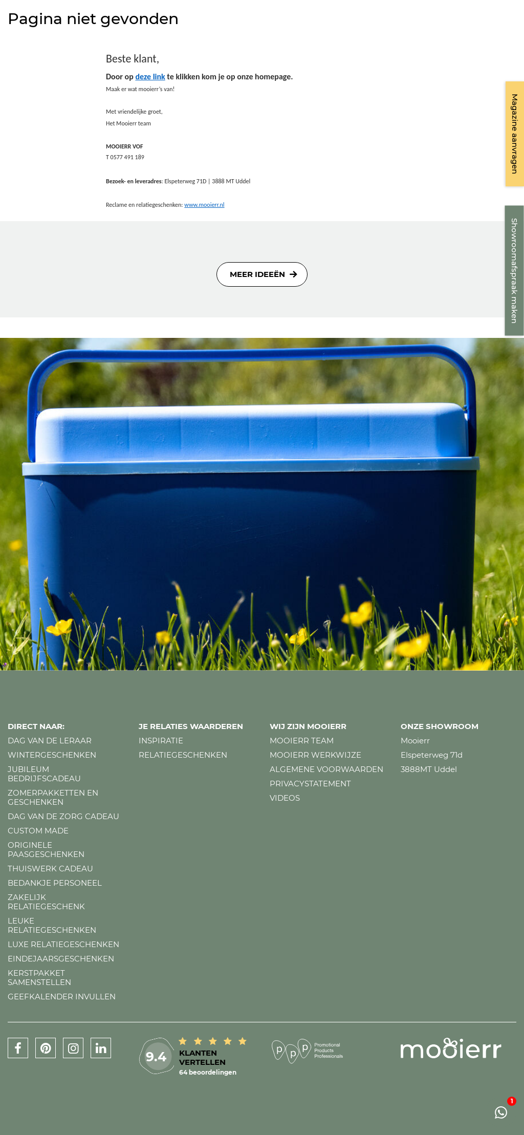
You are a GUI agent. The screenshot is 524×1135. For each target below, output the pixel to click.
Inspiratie (161, 740)
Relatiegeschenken (183, 755)
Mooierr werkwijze (315, 755)
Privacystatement (310, 783)
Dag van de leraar (50, 740)
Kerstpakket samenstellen (39, 977)
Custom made (38, 831)
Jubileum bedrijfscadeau (44, 773)
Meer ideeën (257, 274)
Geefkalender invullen (62, 996)
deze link (150, 76)
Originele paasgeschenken (46, 849)
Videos (285, 798)
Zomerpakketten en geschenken (53, 797)
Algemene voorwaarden (326, 769)
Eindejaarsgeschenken (61, 958)
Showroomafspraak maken (514, 271)
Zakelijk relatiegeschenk (46, 901)
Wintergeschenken (52, 755)
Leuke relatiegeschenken (52, 925)
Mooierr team (302, 740)
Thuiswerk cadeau (50, 868)
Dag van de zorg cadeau (63, 816)
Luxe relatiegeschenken (63, 944)
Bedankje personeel (55, 883)
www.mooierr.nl (204, 204)
